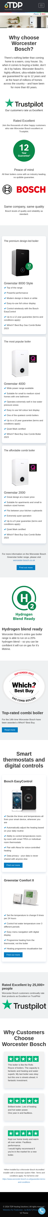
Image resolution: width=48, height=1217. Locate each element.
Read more (9, 730)
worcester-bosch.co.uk (24, 560)
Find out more (26, 567)
